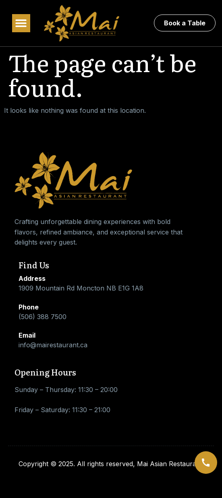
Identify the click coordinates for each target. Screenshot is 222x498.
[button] (21, 23)
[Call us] (206, 462)
